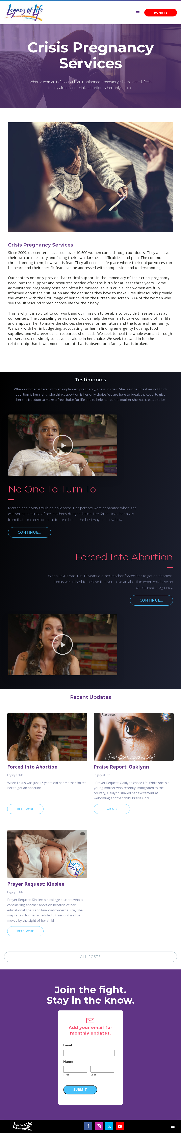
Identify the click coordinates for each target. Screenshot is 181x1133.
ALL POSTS (90, 956)
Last (93, 1075)
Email (67, 1045)
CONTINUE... (29, 532)
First (66, 1075)
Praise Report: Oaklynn (121, 766)
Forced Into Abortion (32, 766)
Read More (25, 809)
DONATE (160, 12)
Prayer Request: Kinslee (35, 883)
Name (68, 1062)
